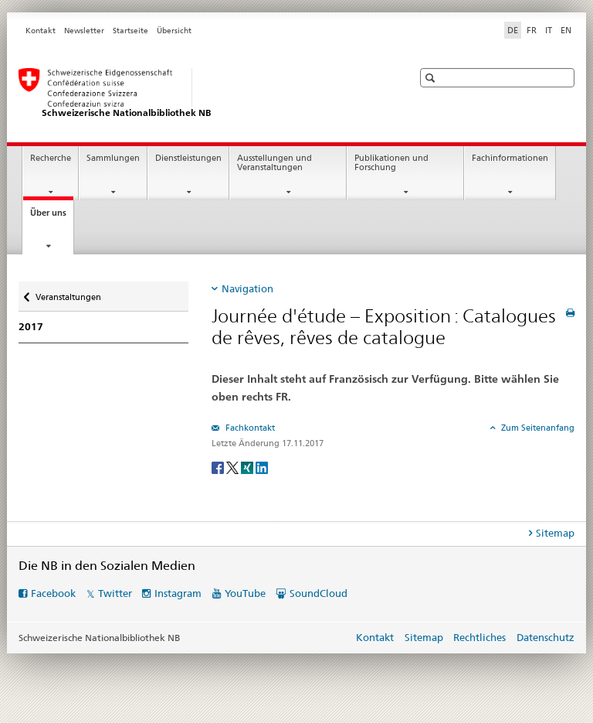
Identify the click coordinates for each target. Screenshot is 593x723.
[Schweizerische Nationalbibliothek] (200, 93)
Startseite (130, 30)
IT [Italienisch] (548, 30)
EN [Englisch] (566, 30)
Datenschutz (545, 637)
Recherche (50, 158)
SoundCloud (318, 593)
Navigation (247, 288)
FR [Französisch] (532, 30)
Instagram (178, 593)
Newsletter (84, 30)
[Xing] (248, 466)
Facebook (53, 593)
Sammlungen (113, 158)
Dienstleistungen (188, 158)
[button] (432, 78)
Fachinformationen (510, 158)
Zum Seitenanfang (536, 427)
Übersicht (174, 30)
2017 (31, 326)
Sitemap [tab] (555, 533)
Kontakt (40, 30)
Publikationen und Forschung (391, 163)
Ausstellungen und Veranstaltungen (274, 163)
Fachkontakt (249, 427)
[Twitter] (233, 466)
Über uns (51, 216)
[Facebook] (219, 466)
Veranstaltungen (68, 291)
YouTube (245, 593)
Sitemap (424, 637)
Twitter (115, 593)
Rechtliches (479, 637)
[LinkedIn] (262, 466)
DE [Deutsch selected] (512, 30)
